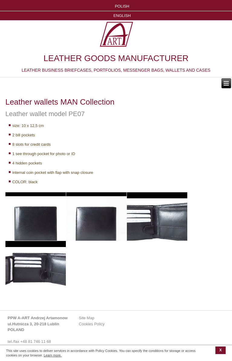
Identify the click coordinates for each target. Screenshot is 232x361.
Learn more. (53, 355)
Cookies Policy (92, 324)
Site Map (86, 318)
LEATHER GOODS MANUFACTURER (116, 58)
